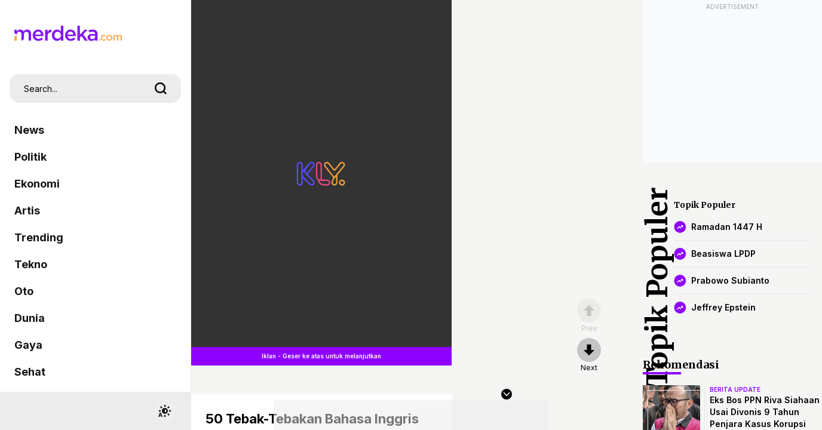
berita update (735, 389)
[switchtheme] (164, 411)
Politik (30, 156)
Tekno (30, 264)
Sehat (29, 372)
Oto (23, 291)
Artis (27, 210)
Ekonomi (37, 183)
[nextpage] (589, 355)
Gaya (28, 345)
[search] (160, 88)
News (29, 130)
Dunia (29, 318)
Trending (38, 237)
